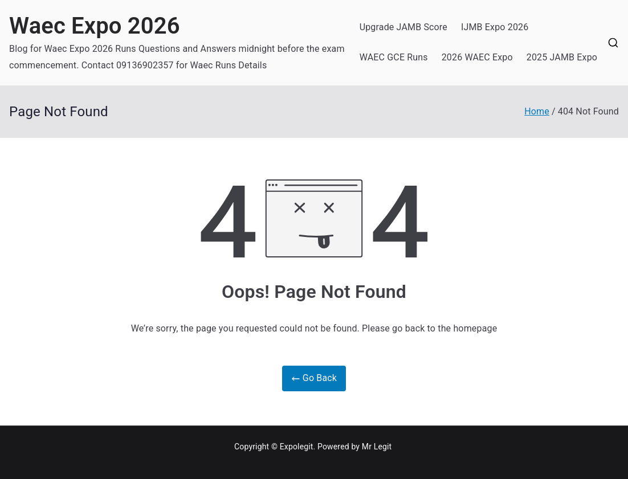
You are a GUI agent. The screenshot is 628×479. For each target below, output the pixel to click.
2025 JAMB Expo (562, 57)
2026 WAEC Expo (477, 57)
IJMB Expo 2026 (494, 27)
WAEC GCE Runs (394, 57)
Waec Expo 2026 (94, 26)
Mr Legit (377, 446)
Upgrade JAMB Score (403, 27)
